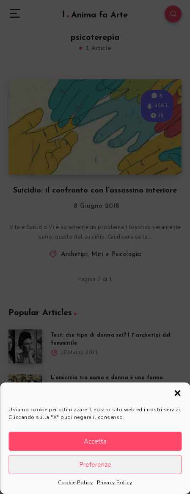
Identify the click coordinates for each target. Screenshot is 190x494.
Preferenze (95, 465)
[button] (177, 393)
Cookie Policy (75, 482)
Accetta (95, 441)
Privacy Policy (114, 482)
